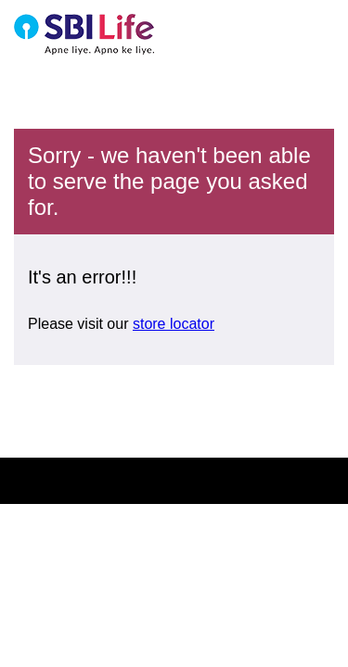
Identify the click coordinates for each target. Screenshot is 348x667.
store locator (173, 324)
